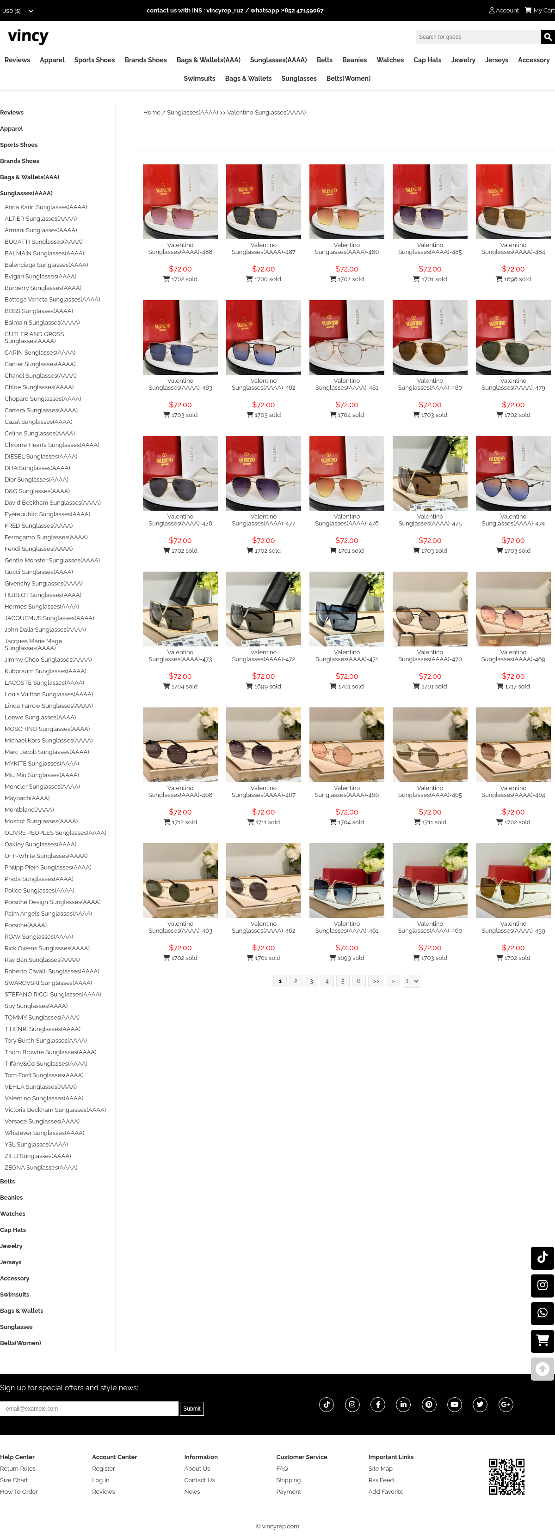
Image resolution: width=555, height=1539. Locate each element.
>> (376, 981)
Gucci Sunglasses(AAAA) (39, 571)
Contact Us (199, 1480)
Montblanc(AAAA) (29, 809)
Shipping (289, 1480)
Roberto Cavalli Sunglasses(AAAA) (52, 971)
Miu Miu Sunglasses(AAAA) (42, 775)
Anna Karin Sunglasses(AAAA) (46, 207)
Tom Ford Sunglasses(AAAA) (44, 1075)
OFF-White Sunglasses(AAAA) (46, 855)
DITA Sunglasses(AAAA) (37, 468)
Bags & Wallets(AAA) (208, 60)
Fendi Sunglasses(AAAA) (39, 548)
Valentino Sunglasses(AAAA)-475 (430, 520)
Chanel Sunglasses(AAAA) (41, 375)
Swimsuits (200, 78)
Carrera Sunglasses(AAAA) (41, 410)
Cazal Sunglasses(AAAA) (38, 421)
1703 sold (180, 414)
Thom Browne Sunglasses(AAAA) (51, 1052)
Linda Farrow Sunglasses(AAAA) (49, 705)
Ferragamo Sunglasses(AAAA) (46, 537)
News (192, 1491)
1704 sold (347, 414)
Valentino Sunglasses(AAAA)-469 (513, 656)
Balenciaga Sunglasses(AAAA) (46, 264)
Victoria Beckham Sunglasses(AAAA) (55, 1109)
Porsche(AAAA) (26, 925)
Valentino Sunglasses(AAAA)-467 (264, 791)
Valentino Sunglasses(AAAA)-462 (264, 927)
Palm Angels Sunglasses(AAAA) (48, 913)
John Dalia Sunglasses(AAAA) (45, 629)
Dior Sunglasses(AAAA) (36, 479)
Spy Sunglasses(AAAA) (36, 1005)
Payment (289, 1491)
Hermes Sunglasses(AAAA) (42, 606)
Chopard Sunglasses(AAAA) (43, 398)
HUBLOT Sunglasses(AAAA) (43, 594)
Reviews (17, 60)
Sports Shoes (94, 60)
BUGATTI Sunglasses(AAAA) (44, 241)
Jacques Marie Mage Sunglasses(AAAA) (33, 645)
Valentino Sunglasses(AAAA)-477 (264, 520)
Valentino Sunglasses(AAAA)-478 (180, 520)
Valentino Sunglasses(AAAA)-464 (513, 791)
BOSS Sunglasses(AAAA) (39, 311)
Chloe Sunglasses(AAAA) (39, 387)
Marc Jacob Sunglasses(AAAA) (47, 751)
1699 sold (263, 686)
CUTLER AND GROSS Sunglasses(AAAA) (34, 337)
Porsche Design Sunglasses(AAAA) (53, 902)
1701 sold (430, 279)
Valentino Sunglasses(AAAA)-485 (430, 248)
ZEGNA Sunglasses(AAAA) (41, 1167)
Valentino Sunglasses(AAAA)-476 (347, 520)
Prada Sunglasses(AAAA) (39, 878)
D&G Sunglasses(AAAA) (37, 491)
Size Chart (14, 1480)
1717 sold (513, 686)
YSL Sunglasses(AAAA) (36, 1144)
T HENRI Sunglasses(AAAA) (42, 1029)
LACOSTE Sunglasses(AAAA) (44, 682)
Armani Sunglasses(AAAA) (41, 230)
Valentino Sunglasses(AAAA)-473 (180, 656)
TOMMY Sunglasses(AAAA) (42, 1017)
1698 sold (513, 279)
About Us (197, 1468)
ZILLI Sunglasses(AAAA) (38, 1156)
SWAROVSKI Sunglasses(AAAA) (48, 982)
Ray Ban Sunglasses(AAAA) (42, 959)
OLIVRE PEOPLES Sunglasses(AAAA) (55, 832)
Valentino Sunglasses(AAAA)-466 (347, 791)
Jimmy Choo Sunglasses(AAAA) (48, 659)
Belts (325, 60)
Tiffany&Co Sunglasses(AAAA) (46, 1063)
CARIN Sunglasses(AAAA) (40, 352)
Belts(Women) (349, 78)
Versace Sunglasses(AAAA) (42, 1121)
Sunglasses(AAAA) (278, 60)
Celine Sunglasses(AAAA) (40, 433)
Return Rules (18, 1468)
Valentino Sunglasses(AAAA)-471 (346, 656)
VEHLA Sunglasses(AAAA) (41, 1086)
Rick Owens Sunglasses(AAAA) (47, 948)
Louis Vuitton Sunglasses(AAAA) (49, 694)
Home (151, 112)
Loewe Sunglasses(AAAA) (40, 717)
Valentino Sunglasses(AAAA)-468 (180, 791)
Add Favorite (386, 1491)
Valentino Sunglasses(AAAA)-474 (513, 520)
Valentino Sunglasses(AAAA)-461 (346, 927)
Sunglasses (299, 78)
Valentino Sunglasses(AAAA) (266, 112)
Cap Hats (427, 60)
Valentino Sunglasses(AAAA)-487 (264, 248)
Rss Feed (381, 1480)
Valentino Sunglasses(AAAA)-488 (180, 248)
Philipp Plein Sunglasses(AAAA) (48, 867)
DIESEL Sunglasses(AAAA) (41, 456)
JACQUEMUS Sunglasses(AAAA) (49, 618)
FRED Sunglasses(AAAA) (39, 525)
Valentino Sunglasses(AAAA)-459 (513, 927)
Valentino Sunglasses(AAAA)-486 (347, 248)
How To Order (19, 1491)
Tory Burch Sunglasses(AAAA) (46, 1040)
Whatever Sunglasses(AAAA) (44, 1132)
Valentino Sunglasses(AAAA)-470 (430, 656)
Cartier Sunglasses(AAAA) (40, 364)
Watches (390, 60)
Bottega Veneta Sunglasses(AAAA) (52, 299)
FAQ (282, 1468)
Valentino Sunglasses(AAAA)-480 (430, 384)
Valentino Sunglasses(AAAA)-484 (513, 248)
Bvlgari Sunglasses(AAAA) (40, 276)
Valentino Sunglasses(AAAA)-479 (513, 384)
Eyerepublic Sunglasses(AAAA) (47, 514)
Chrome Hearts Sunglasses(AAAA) (52, 444)
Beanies (354, 60)
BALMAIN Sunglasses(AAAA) (44, 253)
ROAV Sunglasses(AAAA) (39, 936)
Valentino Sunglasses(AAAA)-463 (180, 927)
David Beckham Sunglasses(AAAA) (53, 502)
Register (103, 1468)
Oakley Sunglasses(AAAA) (40, 844)
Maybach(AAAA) (27, 798)
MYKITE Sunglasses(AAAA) (42, 763)
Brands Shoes (145, 60)
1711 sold (263, 822)
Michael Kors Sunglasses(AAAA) (48, 740)
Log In (100, 1480)
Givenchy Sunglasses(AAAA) (44, 583)
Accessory (534, 60)
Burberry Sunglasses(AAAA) (43, 287)
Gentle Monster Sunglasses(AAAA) (52, 560)
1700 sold (263, 279)
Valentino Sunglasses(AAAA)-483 (180, 384)
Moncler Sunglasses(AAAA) (42, 786)
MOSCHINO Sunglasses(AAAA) (47, 728)
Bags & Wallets (248, 78)
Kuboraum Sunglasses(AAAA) (45, 671)
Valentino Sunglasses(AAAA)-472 (264, 656)
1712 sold (180, 822)
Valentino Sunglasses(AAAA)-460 (430, 927)
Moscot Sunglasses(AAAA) (41, 821)
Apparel (52, 60)
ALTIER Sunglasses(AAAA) (41, 218)
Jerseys (496, 60)
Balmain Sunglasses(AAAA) (42, 322)
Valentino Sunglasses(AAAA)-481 (346, 384)
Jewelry (463, 60)
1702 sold (180, 279)
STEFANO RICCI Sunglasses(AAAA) (53, 994)
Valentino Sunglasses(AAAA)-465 (430, 791)
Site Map (381, 1468)
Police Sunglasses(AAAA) (39, 890)
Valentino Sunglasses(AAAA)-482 (263, 384)
